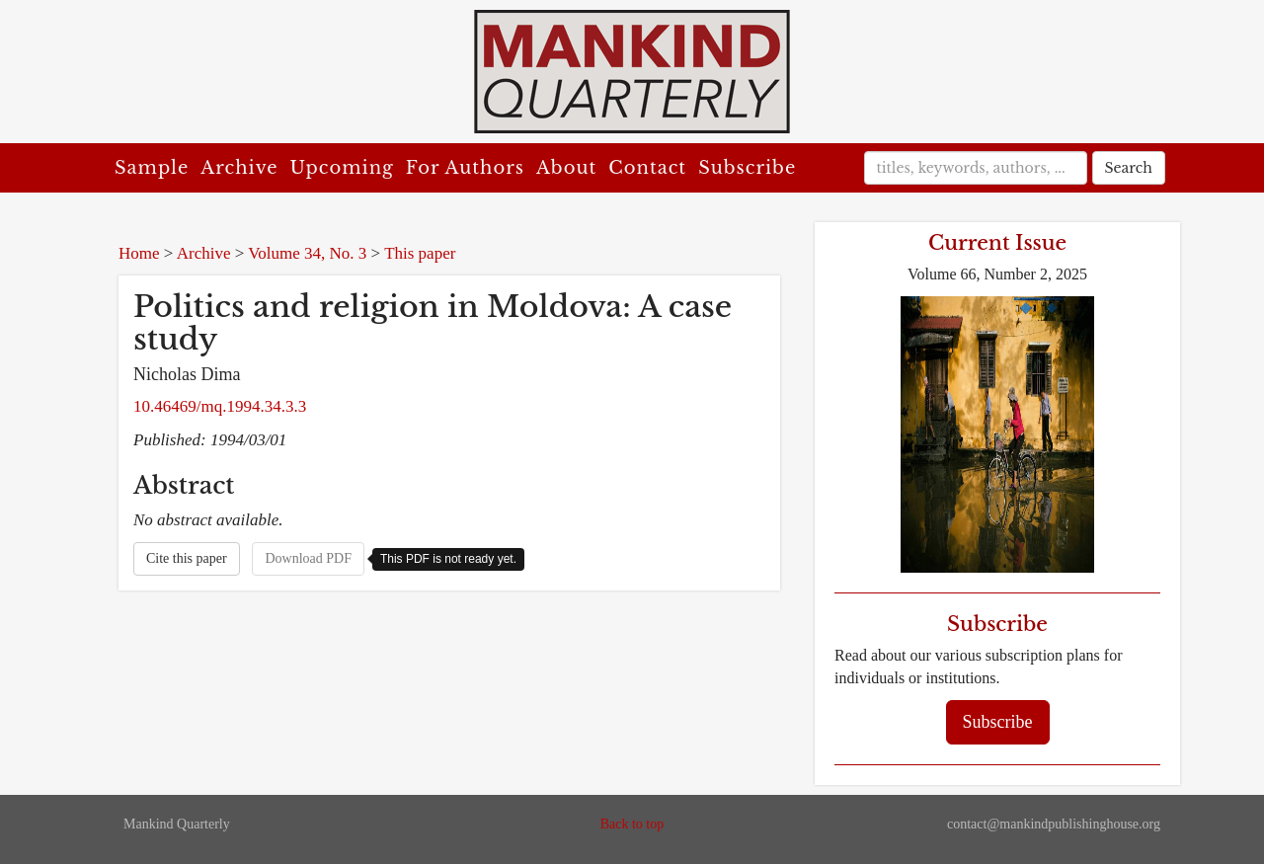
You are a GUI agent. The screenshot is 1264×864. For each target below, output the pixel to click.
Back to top (632, 824)
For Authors (465, 168)
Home (139, 253)
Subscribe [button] (998, 722)
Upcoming (342, 168)
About (566, 168)
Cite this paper (186, 558)
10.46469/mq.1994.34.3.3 (219, 406)
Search (1128, 168)
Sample (152, 168)
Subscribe (747, 168)
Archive (238, 168)
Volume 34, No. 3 (307, 253)
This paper (419, 253)
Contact (647, 168)
